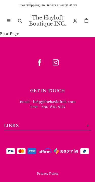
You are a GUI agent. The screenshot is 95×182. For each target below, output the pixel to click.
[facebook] (39, 62)
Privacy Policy (48, 173)
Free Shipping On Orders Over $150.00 (47, 5)
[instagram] (56, 62)
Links (47, 125)
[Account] (75, 20)
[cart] (86, 20)
